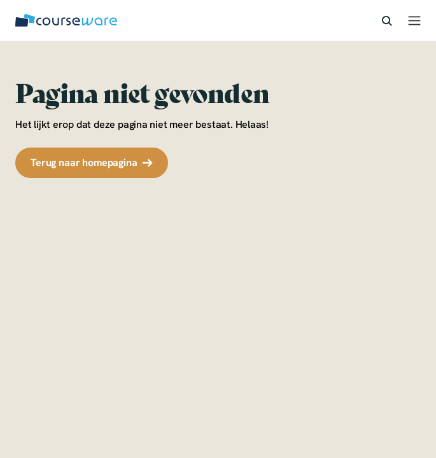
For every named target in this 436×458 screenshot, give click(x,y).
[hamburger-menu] (414, 20)
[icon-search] (387, 20)
